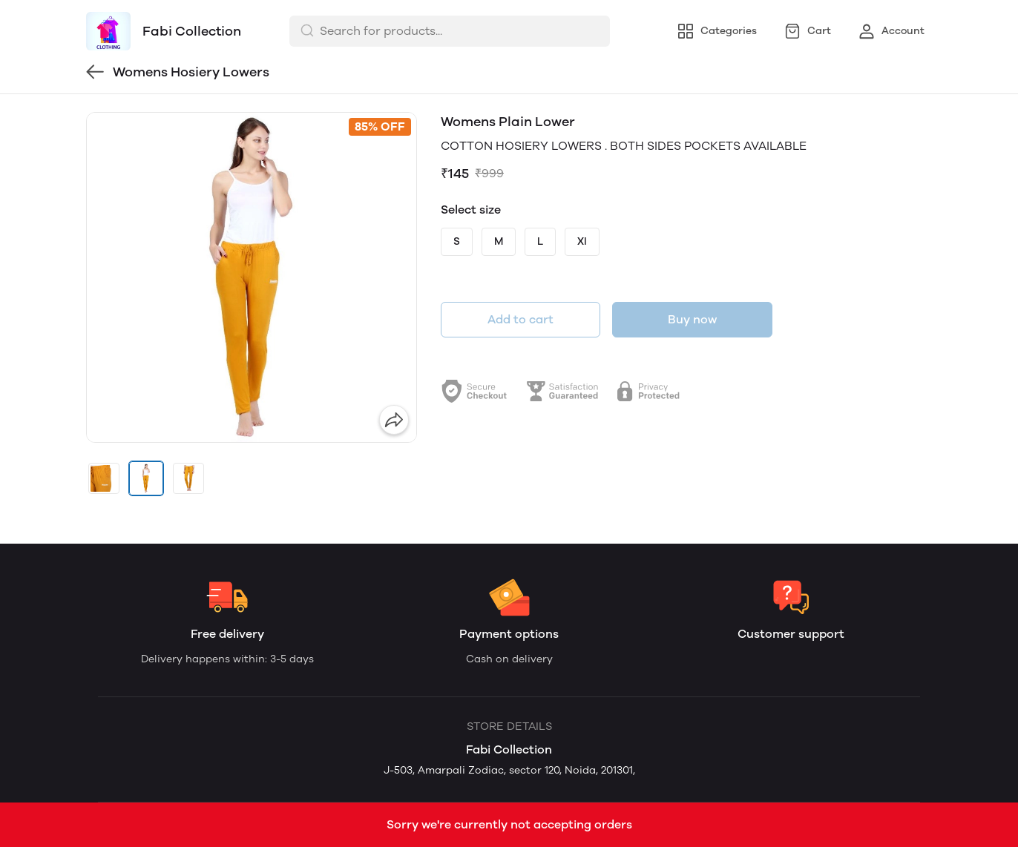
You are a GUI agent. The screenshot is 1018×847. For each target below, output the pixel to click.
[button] (104, 478)
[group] (251, 277)
